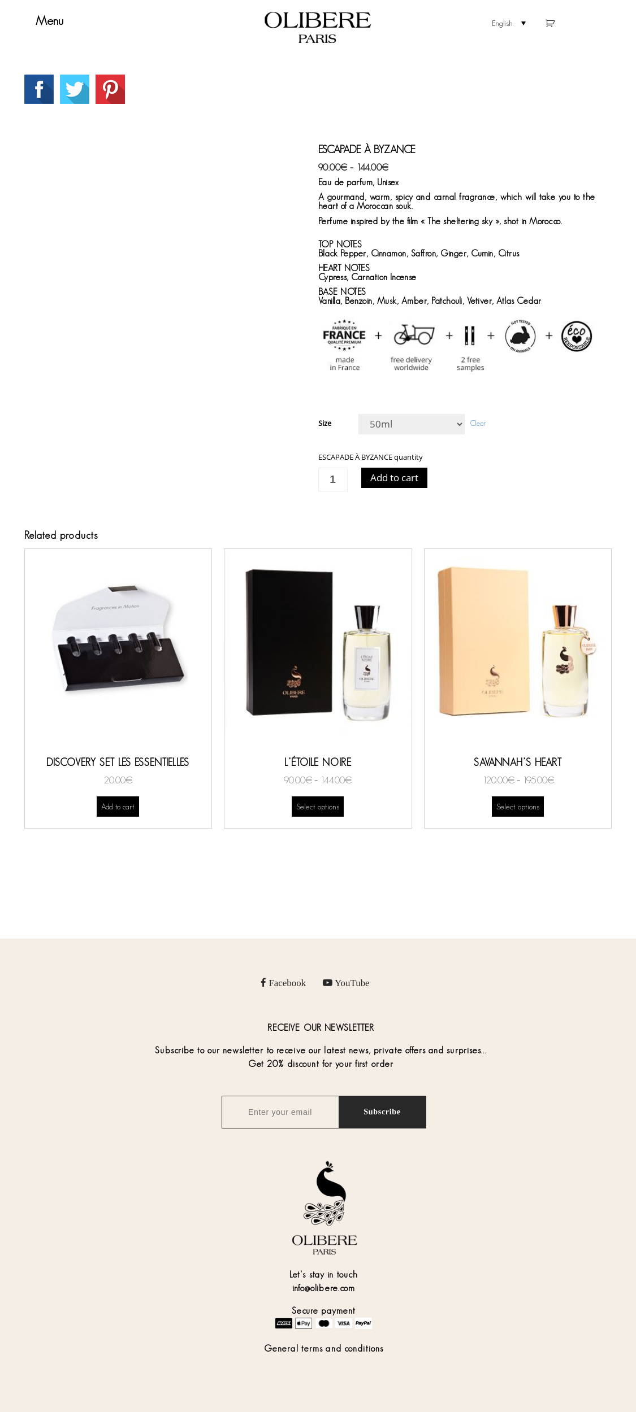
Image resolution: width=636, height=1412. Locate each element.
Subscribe (382, 1112)
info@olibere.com (324, 1288)
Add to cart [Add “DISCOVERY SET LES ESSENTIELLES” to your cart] (118, 806)
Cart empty (556, 24)
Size (324, 423)
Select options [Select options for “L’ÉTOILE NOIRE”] (317, 806)
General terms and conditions (323, 1348)
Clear (478, 423)
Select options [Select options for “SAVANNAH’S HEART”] (517, 806)
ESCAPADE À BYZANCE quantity (370, 457)
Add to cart (394, 477)
